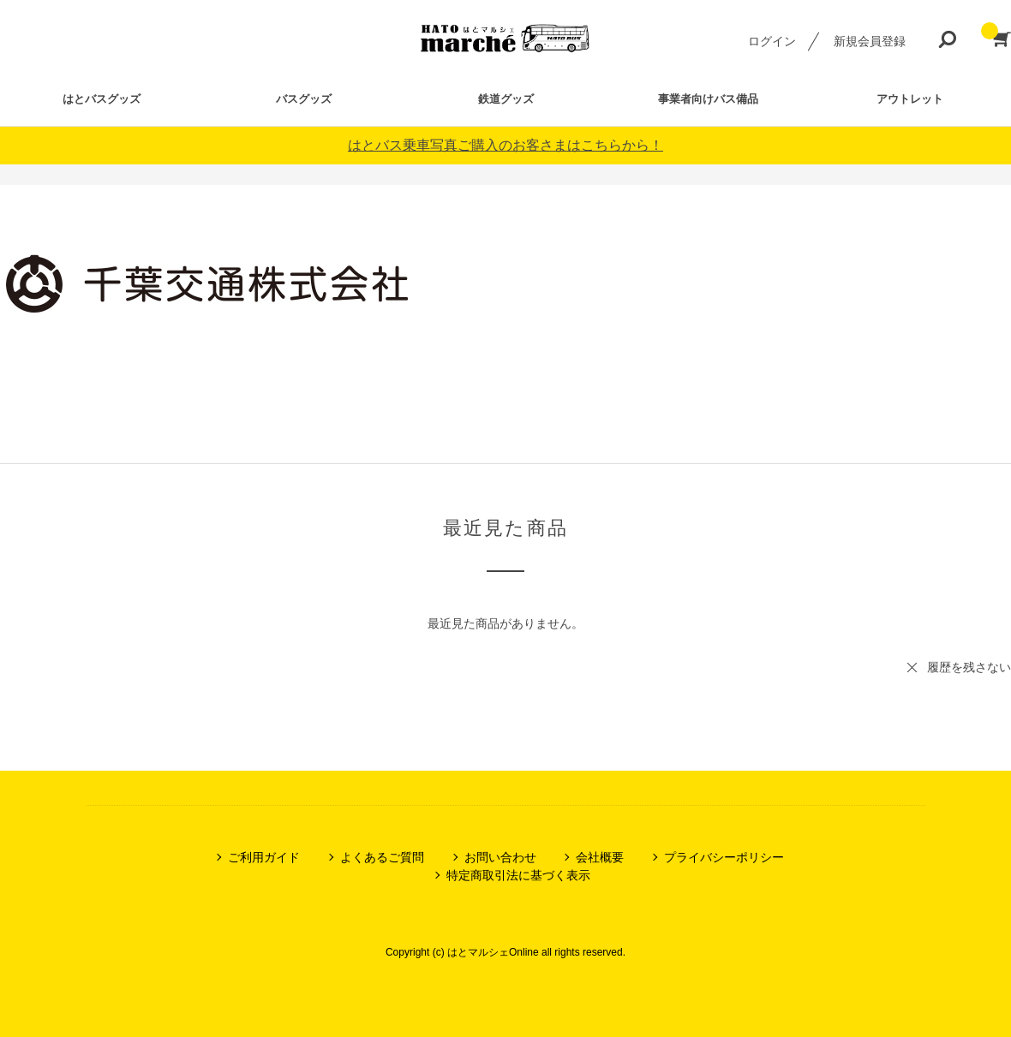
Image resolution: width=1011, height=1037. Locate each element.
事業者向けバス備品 (708, 98)
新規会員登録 (870, 41)
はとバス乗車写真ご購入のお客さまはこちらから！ (505, 145)
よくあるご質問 (382, 857)
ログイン (772, 41)
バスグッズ (304, 98)
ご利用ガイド (264, 857)
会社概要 (600, 857)
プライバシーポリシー (724, 857)
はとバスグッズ (102, 98)
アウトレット (909, 98)
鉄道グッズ (506, 98)
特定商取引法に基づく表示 (518, 875)
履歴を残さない (969, 667)
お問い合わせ (500, 857)
